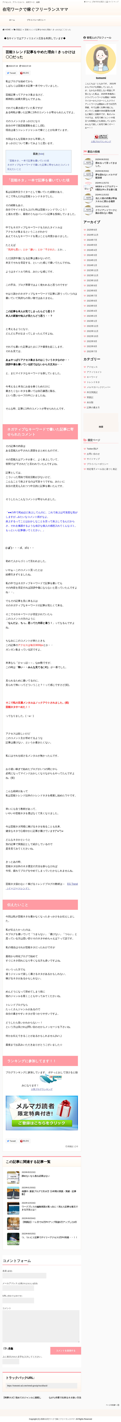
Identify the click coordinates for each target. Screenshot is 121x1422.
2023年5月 (92, 306)
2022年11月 (92, 331)
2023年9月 (92, 285)
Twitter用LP (92, 449)
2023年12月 (92, 270)
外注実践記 (92, 392)
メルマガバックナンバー (99, 387)
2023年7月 (92, 295)
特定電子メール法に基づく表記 (102, 469)
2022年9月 (92, 341)
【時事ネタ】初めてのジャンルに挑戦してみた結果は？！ (21, 1397)
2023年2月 (92, 316)
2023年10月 (92, 280)
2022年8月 (92, 346)
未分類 (90, 402)
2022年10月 (92, 336)
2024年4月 (92, 250)
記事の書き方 (93, 407)
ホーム (87, 2)
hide (41, 154)
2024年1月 (92, 265)
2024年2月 (92, 260)
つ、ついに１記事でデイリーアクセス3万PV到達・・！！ (49, 1237)
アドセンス (92, 367)
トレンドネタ (93, 382)
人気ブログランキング (41, 1089)
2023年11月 (92, 275)
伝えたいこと (14, 169)
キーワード (92, 377)
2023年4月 (92, 311)
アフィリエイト (94, 372)
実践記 (70, 1146)
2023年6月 (92, 300)
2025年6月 (92, 230)
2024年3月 (92, 255)
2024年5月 (92, 245)
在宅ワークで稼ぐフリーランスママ (35, 9)
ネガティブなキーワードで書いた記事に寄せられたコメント (38, 164)
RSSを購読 (99, 2)
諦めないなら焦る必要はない (36, 1176)
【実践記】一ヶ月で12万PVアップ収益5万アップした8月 (49, 1222)
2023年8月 (92, 290)
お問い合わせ (93, 454)
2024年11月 (92, 235)
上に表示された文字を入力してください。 (22, 1356)
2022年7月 (92, 351)
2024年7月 (92, 240)
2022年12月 (92, 326)
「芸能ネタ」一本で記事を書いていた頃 (28, 160)
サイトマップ (112, 2)
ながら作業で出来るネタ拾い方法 (65, 1397)
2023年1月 (92, 321)
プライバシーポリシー (36, 21)
